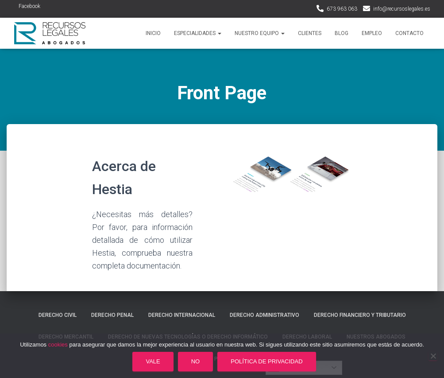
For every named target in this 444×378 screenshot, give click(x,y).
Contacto (409, 33)
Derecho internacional (181, 315)
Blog (341, 33)
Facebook (29, 6)
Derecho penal (112, 315)
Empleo (372, 33)
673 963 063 (342, 9)
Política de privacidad (266, 361)
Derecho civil (58, 315)
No (195, 361)
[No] (433, 355)
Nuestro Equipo (260, 33)
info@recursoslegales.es (401, 9)
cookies (58, 344)
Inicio (153, 33)
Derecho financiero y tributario (360, 315)
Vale (153, 361)
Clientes (309, 33)
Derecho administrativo (264, 315)
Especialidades (197, 33)
